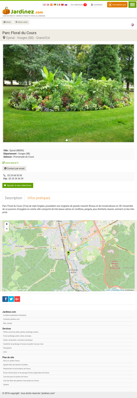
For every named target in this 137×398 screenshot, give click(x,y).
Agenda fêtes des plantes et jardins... (16, 365)
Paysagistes (7, 348)
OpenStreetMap (118, 290)
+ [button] (7, 224)
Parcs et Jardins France (11, 361)
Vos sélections (79, 4)
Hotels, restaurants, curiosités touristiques (18, 340)
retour (7, 22)
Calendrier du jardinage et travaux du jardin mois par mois (23, 344)
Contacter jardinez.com (11, 319)
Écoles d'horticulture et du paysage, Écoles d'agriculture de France (26, 373)
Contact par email (14, 168)
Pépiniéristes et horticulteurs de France (16, 369)
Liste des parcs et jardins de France (15, 377)
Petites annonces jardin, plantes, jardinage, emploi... (21, 332)
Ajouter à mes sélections (17, 185)
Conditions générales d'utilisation (14, 315)
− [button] (7, 229)
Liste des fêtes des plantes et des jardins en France (21, 381)
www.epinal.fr (10, 163)
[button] (13, 93)
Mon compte (7, 323)
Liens (5, 352)
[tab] (13, 198)
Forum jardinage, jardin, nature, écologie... (17, 336)
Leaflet (108, 290)
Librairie (6, 385)
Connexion (96, 5)
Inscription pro (117, 5)
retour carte (21, 22)
